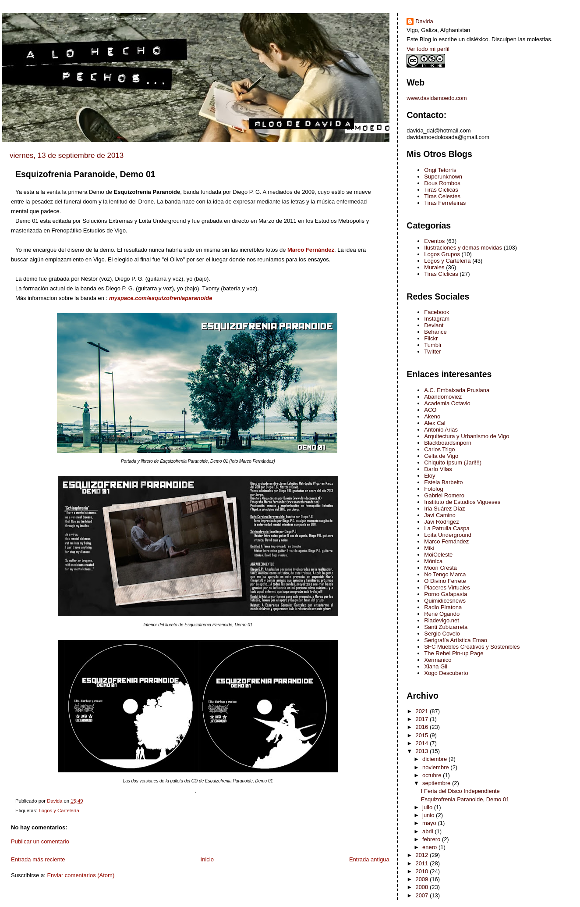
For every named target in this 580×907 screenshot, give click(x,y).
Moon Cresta (440, 567)
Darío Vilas (438, 469)
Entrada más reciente (38, 859)
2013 (422, 751)
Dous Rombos (442, 183)
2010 (422, 871)
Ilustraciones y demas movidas (463, 247)
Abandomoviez (443, 396)
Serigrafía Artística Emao (455, 640)
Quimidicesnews (445, 600)
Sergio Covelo (442, 633)
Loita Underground (447, 535)
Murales (434, 267)
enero (430, 847)
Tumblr (433, 345)
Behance (435, 332)
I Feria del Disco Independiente (460, 791)
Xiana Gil (435, 666)
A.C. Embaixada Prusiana (456, 390)
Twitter (432, 351)
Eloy (429, 475)
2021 (422, 711)
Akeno (432, 416)
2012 (422, 855)
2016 (422, 727)
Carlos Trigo (439, 449)
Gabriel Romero (444, 495)
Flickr (431, 338)
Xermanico (437, 660)
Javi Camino (440, 515)
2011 (422, 863)
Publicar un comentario (40, 841)
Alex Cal (434, 423)
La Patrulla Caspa (446, 528)
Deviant (433, 325)
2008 (422, 887)
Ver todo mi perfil (428, 49)
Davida (424, 21)
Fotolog (433, 489)
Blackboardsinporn (447, 442)
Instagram (436, 318)
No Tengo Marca (445, 574)
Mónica (433, 561)
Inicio (207, 859)
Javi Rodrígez (441, 521)
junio (429, 815)
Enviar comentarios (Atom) (80, 875)
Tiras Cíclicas (441, 189)
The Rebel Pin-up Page (453, 653)
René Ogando (442, 614)
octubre (432, 775)
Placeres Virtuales (447, 587)
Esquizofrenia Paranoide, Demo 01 (465, 799)
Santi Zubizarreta (445, 627)
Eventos (434, 241)
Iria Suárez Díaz (444, 508)
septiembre (437, 783)
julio (428, 807)
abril (428, 831)
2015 (422, 735)
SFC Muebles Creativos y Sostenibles (472, 646)
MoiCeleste (438, 554)
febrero (432, 839)
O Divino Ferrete (445, 581)
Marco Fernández (446, 541)
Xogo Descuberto (446, 673)
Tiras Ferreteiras (445, 203)
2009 (422, 879)
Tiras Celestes (442, 196)
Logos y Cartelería (59, 810)
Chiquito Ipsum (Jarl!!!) (452, 462)
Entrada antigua (369, 859)
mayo (430, 823)
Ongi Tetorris (440, 170)
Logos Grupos (442, 254)
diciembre (435, 759)
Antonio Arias (441, 429)
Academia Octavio (447, 403)
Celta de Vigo (441, 456)
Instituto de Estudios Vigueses (462, 502)
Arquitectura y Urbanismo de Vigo (466, 436)
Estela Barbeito (443, 482)
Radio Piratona (443, 607)
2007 (422, 895)
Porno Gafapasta (445, 594)
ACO (430, 410)
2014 (422, 743)
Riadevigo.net (441, 620)
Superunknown (443, 176)
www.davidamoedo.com (437, 98)
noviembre (436, 767)
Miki (429, 548)
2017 (422, 719)
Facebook (436, 312)
